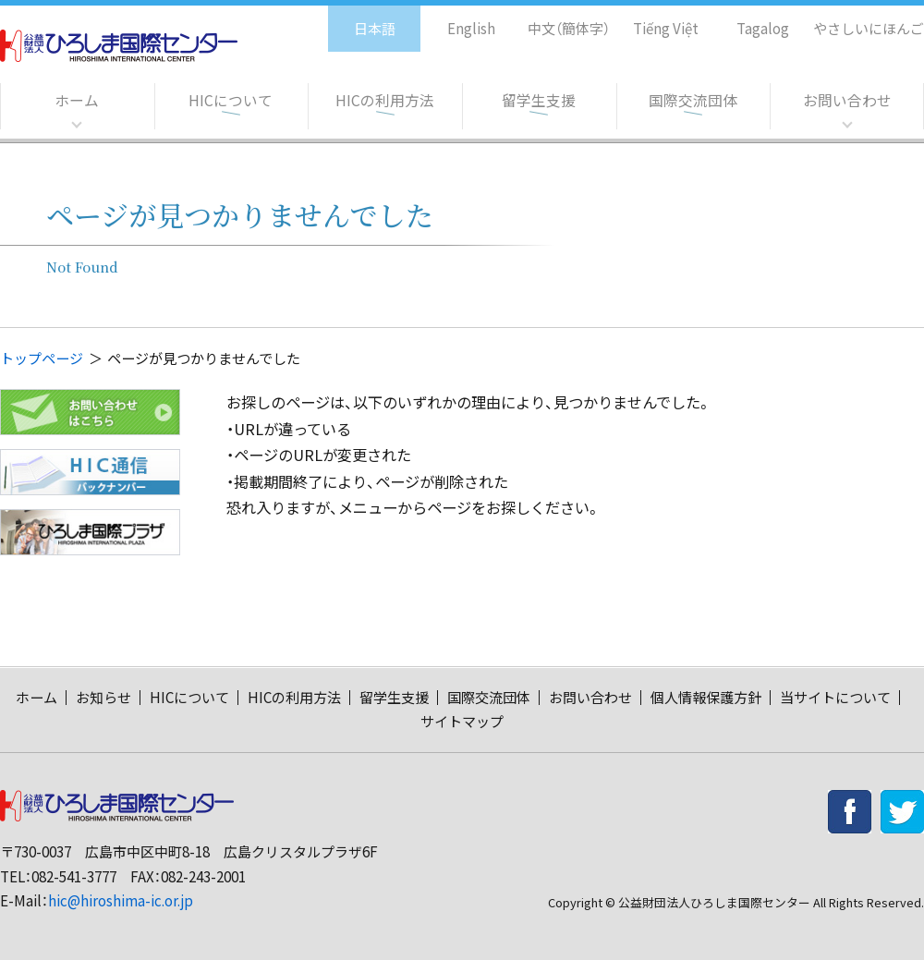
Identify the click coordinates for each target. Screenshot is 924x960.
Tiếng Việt (652, 19)
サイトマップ (462, 721)
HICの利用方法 (384, 101)
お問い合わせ (847, 101)
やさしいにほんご (862, 19)
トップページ (41, 358)
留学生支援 (539, 101)
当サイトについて (835, 697)
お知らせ (103, 697)
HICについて (230, 101)
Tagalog (750, 19)
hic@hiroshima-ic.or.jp (120, 900)
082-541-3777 (73, 876)
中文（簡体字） (552, 19)
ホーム (77, 101)
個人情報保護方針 (705, 697)
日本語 (355, 19)
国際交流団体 (693, 101)
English (451, 19)
